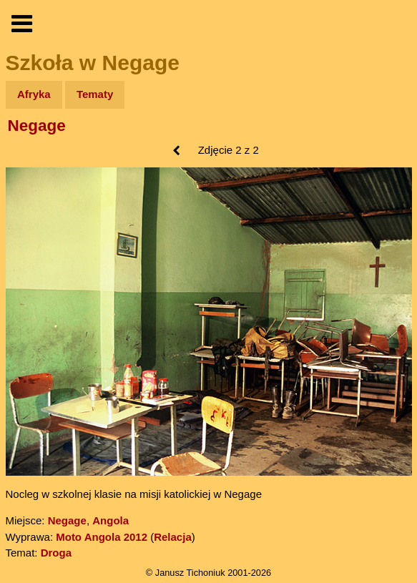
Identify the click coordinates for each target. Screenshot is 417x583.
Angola (110, 520)
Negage (37, 125)
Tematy (95, 94)
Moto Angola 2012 (101, 537)
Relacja (173, 537)
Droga (56, 553)
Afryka (34, 94)
